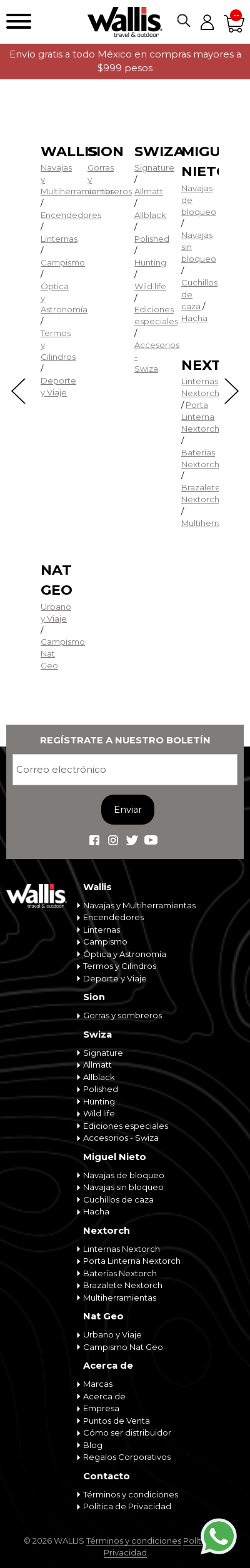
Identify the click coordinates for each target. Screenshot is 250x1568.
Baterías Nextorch (120, 1273)
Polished (151, 239)
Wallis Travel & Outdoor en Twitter (131, 840)
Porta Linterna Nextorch (200, 417)
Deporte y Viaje (115, 978)
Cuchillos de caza (118, 1199)
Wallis (69, 151)
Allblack (150, 215)
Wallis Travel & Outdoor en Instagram (113, 840)
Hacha (194, 318)
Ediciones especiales (125, 1126)
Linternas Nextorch (121, 1249)
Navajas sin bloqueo (123, 1187)
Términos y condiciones (130, 1494)
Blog (92, 1445)
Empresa (101, 1408)
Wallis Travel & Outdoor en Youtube (150, 840)
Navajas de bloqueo (123, 1175)
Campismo (63, 262)
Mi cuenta (206, 21)
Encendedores (71, 215)
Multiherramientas (119, 1298)
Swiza (159, 151)
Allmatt (148, 191)
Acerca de (108, 1365)
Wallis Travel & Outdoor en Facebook (94, 840)
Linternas (59, 239)
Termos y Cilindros (119, 966)
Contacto (106, 1476)
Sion (106, 151)
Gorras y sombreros (122, 1015)
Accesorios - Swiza (121, 1138)
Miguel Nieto (114, 1157)
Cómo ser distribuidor (127, 1432)
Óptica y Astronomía (124, 954)
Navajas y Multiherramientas (139, 905)
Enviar (128, 809)
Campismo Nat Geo (123, 1347)
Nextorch (106, 1230)
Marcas (97, 1384)
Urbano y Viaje (112, 1334)
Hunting (150, 262)
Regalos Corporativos (127, 1457)
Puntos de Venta (116, 1421)
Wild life (150, 286)
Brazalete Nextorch (122, 1285)
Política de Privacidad (127, 1506)
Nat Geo (103, 1316)
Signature (154, 167)
